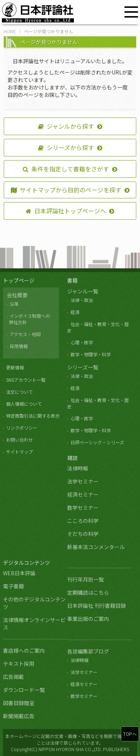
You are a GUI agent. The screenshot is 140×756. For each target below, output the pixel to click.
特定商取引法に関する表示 (33, 415)
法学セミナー (83, 481)
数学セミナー (83, 507)
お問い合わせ (19, 439)
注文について (19, 391)
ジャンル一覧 (82, 291)
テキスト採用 (18, 663)
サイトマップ (19, 451)
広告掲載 (13, 676)
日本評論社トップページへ (66, 210)
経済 (75, 312)
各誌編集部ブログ (88, 651)
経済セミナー (83, 494)
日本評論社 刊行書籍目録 (96, 605)
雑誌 (72, 457)
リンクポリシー (21, 427)
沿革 (14, 304)
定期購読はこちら (88, 592)
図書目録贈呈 (18, 703)
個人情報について (24, 403)
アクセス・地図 (25, 334)
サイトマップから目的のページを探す (66, 189)
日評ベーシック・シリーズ (97, 442)
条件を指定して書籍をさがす (66, 168)
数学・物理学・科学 (91, 354)
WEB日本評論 (19, 573)
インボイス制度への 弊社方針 (28, 319)
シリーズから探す (66, 147)
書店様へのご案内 (24, 650)
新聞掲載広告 (18, 716)
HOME (10, 31)
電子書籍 (13, 586)
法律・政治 (82, 300)
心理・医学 (82, 342)
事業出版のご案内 (88, 618)
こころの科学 (83, 520)
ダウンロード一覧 (24, 689)
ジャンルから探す (66, 126)
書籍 (72, 280)
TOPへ (130, 734)
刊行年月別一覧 (85, 579)
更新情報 (15, 367)
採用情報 (19, 346)
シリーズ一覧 (82, 367)
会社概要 (17, 295)
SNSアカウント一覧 (26, 380)
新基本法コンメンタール (96, 547)
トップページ (18, 280)
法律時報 (77, 468)
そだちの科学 (83, 533)
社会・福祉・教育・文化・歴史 (97, 403)
